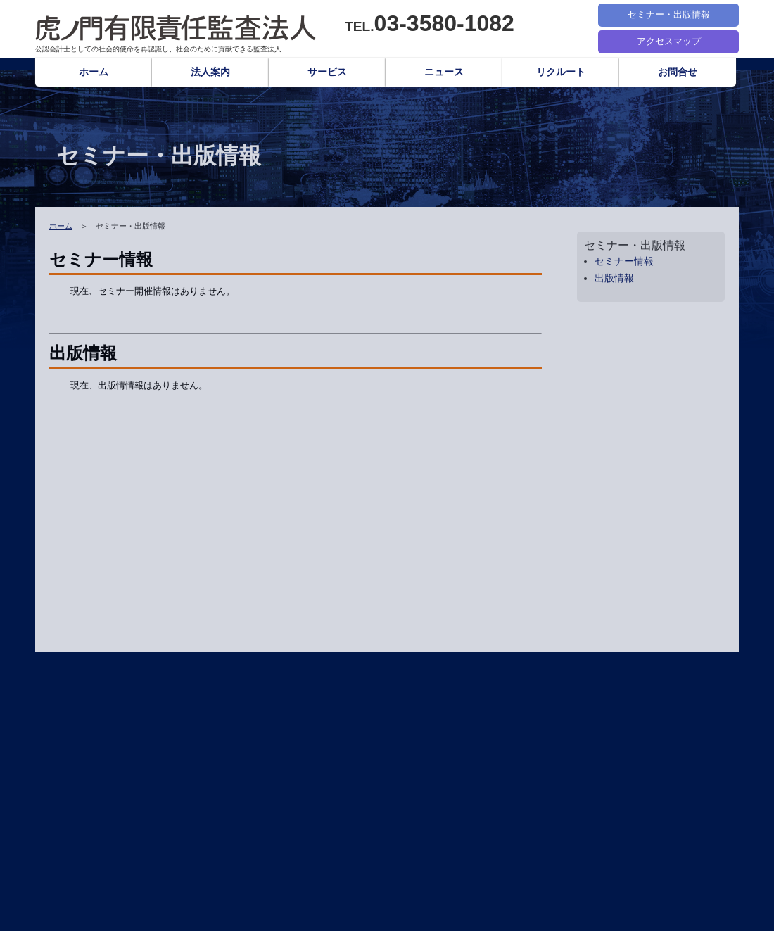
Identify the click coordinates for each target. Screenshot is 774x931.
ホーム (93, 72)
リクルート (560, 72)
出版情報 (614, 278)
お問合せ (677, 72)
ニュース (444, 72)
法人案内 (210, 72)
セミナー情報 (624, 261)
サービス (327, 72)
